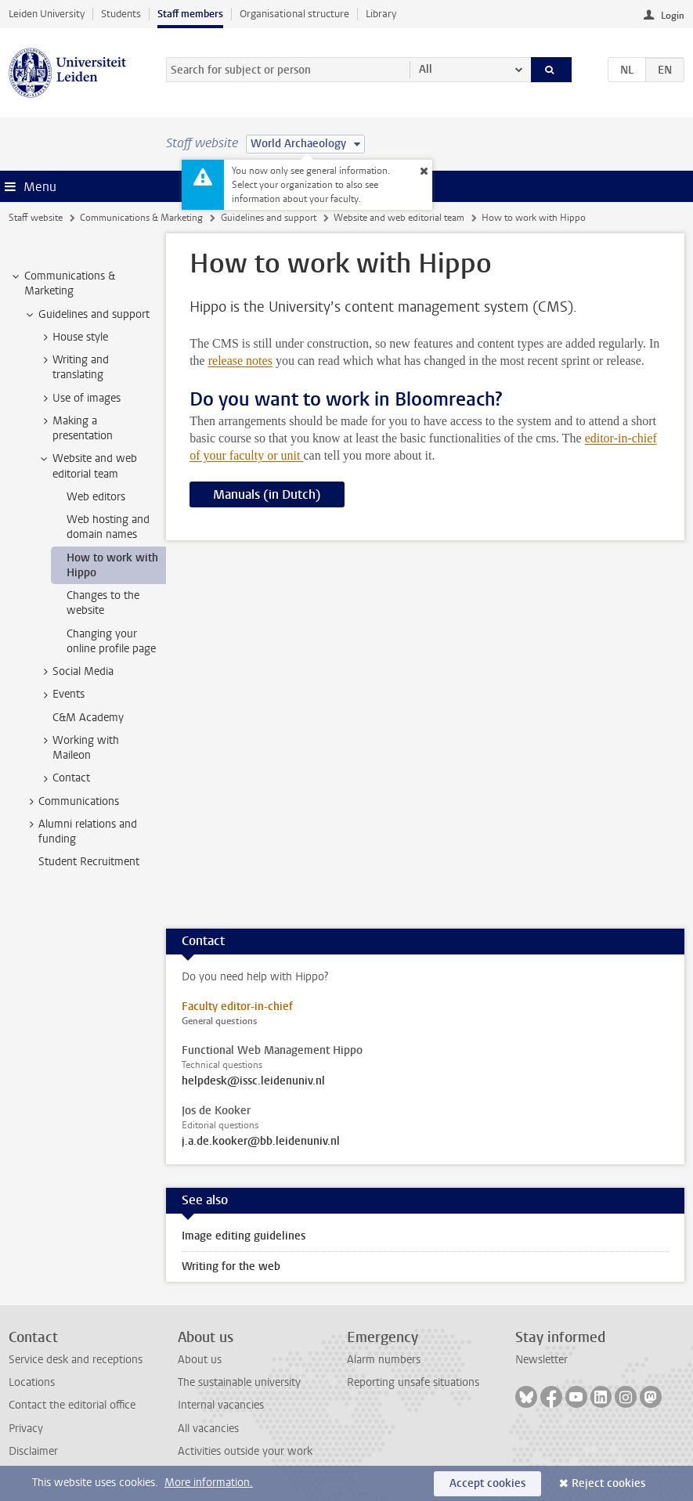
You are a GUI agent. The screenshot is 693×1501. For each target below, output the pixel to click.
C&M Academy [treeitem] (88, 717)
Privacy (26, 1428)
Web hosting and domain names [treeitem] (108, 527)
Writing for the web (231, 1266)
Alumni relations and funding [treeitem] (80, 831)
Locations (32, 1382)
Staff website (36, 217)
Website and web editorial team (399, 217)
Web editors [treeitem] (96, 496)
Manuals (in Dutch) (267, 494)
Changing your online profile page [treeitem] (111, 641)
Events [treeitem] (61, 694)
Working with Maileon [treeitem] (78, 748)
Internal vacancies (221, 1405)
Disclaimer (33, 1451)
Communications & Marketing (141, 217)
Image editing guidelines (243, 1236)
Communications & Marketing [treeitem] (62, 283)
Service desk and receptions (76, 1359)
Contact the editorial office (72, 1405)
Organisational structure (294, 13)
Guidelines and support (268, 217)
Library (381, 13)
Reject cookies (608, 1483)
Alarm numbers (383, 1359)
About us (200, 1359)
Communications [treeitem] (71, 802)
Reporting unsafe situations (413, 1382)
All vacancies (208, 1428)
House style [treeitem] (73, 337)
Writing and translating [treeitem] (73, 367)
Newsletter (541, 1359)
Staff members (190, 13)
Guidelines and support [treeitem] (86, 315)
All (425, 69)
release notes (240, 360)
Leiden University (47, 13)
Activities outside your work (245, 1451)
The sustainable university (239, 1382)
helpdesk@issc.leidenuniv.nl (253, 1081)
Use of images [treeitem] (79, 398)
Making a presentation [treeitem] (75, 428)
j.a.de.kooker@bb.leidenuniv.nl (261, 1142)
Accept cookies (487, 1483)
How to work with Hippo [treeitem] (112, 565)
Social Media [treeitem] (76, 672)
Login (672, 15)
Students (121, 13)
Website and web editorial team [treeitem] (87, 466)
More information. (208, 1482)
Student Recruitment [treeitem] (88, 861)
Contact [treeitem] (64, 778)
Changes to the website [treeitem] (103, 603)
